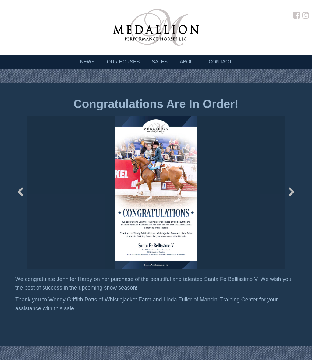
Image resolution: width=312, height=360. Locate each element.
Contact (220, 61)
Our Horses (123, 61)
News (87, 61)
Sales (160, 61)
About (188, 61)
